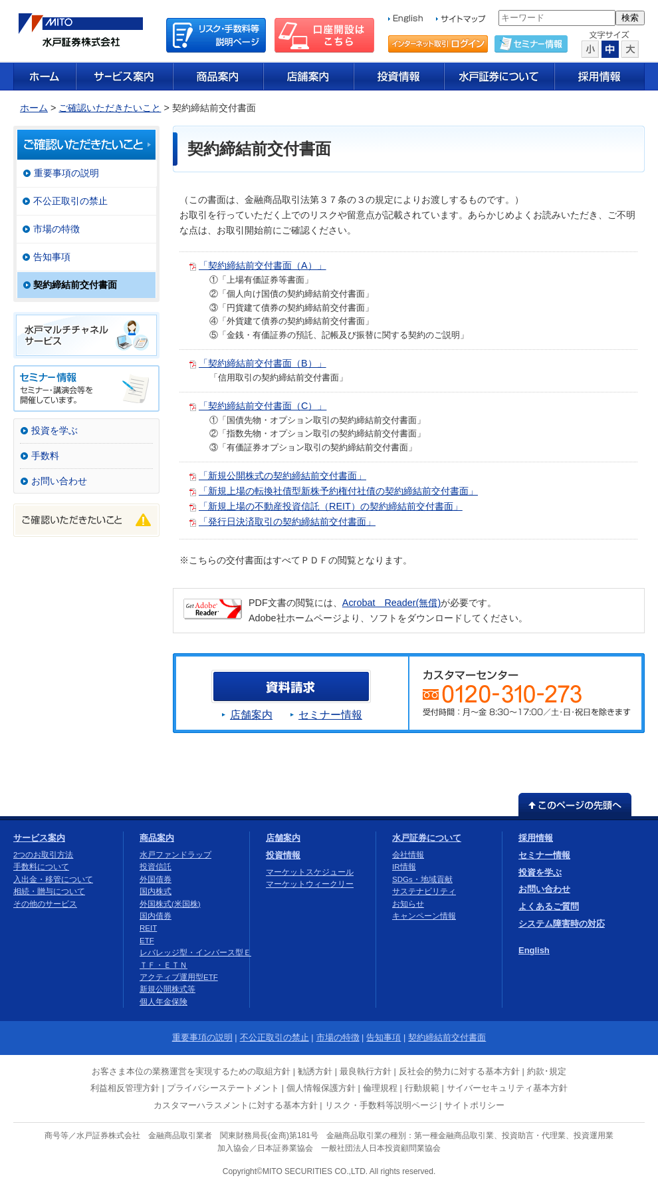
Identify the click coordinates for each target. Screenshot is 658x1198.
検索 (630, 18)
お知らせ (408, 904)
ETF (147, 941)
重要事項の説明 (66, 173)
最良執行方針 (365, 1071)
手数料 (45, 455)
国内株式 (155, 891)
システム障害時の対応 (561, 924)
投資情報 (283, 855)
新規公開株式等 (167, 989)
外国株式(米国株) (170, 904)
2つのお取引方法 (43, 855)
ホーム (34, 107)
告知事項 (51, 256)
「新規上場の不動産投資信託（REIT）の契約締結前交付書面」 (331, 506)
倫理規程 (380, 1088)
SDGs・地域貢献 (422, 879)
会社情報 (408, 855)
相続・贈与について (49, 891)
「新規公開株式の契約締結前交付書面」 (282, 475)
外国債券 (155, 879)
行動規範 (422, 1088)
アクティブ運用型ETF (179, 977)
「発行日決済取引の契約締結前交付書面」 (287, 521)
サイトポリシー (474, 1105)
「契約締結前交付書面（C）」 (262, 405)
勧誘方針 (315, 1071)
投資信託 (155, 867)
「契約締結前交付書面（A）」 (262, 265)
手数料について (41, 867)
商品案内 (157, 838)
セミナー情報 (330, 714)
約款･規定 (546, 1071)
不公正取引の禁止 (70, 201)
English (534, 950)
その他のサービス (45, 904)
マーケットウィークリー (310, 884)
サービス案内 (39, 838)
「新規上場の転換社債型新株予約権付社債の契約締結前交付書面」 (338, 491)
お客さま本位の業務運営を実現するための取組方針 (191, 1071)
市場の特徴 (56, 229)
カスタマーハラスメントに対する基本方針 (236, 1105)
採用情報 (535, 838)
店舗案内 (251, 714)
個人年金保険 (163, 1002)
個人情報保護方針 (321, 1088)
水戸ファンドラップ (175, 855)
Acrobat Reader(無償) (391, 602)
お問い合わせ (59, 481)
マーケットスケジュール (310, 872)
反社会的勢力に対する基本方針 (459, 1071)
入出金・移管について (53, 879)
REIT (148, 928)
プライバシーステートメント (223, 1088)
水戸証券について (426, 838)
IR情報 (404, 867)
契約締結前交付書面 (75, 284)
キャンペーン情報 (424, 916)
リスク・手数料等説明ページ (381, 1105)
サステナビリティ (424, 891)
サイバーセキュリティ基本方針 (507, 1088)
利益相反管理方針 (125, 1088)
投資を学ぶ (54, 430)
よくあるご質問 (548, 906)
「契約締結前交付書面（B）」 (262, 363)
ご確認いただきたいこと (109, 107)
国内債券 (155, 916)
